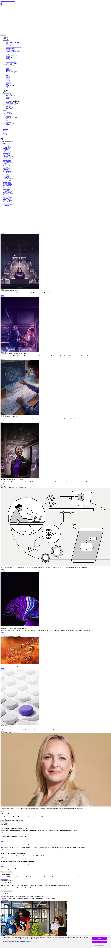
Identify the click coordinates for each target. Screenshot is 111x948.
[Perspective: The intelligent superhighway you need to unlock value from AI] (1, 485)
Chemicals (8, 70)
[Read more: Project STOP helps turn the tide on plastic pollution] (55, 857)
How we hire (6, 123)
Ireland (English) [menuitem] (6, 172)
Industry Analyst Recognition (12, 103)
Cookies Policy (18, 941)
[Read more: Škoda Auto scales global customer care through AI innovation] (55, 841)
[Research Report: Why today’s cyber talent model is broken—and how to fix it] (1, 296)
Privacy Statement (26, 941)
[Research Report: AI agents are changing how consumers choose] (1, 233)
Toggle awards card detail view (7, 871)
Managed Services (9, 54)
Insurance (8, 78)
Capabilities (6, 41)
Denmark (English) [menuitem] (7, 163)
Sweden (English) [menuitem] (6, 199)
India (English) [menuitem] (6, 170)
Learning (7, 52)
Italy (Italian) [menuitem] (6, 175)
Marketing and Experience (11, 55)
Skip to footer (12, 1)
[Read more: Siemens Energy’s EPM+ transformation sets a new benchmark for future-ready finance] (55, 849)
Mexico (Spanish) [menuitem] (6, 182)
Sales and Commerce (10, 57)
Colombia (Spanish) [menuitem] (7, 160)
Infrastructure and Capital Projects (13, 51)
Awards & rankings (7, 101)
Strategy (7, 58)
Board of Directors (9, 108)
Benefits (7, 119)
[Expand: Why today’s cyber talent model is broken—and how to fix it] (55, 358)
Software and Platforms (10, 85)
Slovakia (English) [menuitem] (7, 196)
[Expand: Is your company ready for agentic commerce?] (55, 731)
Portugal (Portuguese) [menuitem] (7, 191)
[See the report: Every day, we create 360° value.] (55, 819)
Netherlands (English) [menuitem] (7, 184)
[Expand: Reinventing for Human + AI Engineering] (55, 421)
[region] (55, 942)
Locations (8, 97)
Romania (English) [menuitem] (7, 192)
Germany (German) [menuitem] (7, 167)
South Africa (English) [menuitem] (7, 197)
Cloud (7, 43)
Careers (4, 130)
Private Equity (9, 83)
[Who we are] (6, 90)
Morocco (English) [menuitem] (7, 183)
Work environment (9, 120)
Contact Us (5, 129)
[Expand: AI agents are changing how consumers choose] (55, 295)
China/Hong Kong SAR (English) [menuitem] (10, 156)
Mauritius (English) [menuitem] (7, 180)
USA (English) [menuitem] (6, 205)
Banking (7, 68)
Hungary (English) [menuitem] (7, 169)
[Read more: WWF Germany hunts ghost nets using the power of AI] (55, 832)
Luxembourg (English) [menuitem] (8, 178)
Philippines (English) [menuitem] (7, 187)
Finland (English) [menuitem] (6, 164)
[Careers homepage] (56, 112)
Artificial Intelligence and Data (12, 42)
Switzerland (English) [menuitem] (7, 200)
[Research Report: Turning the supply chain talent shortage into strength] (1, 422)
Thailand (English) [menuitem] (7, 201)
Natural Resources (9, 80)
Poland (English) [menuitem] (6, 189)
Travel (7, 86)
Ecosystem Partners (10, 48)
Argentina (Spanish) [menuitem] (7, 146)
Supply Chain (8, 59)
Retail (7, 84)
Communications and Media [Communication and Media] (11, 71)
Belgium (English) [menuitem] (7, 149)
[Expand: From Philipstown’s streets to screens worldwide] (55, 668)
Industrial (8, 77)
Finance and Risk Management (12, 50)
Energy (7, 73)
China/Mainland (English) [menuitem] (8, 158)
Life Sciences (8, 79)
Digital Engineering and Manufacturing (14, 47)
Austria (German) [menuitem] (6, 148)
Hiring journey (9, 125)
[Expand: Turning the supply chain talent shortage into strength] (55, 484)
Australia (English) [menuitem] (7, 147)
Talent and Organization (11, 62)
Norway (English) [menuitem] (7, 186)
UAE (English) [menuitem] (6, 202)
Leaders (7, 96)
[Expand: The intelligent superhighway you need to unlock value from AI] (55, 569)
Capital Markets (9, 69)
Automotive (8, 66)
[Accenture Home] (2, 4)
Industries (5, 64)
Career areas (8, 116)
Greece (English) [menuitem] (6, 168)
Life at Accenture (7, 117)
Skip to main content (5, 1)
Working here (8, 118)
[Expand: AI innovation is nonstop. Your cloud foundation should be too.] (55, 632)
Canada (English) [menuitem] (6, 153)
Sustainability (8, 60)
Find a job (5, 113)
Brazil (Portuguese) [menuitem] (7, 150)
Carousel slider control (5, 732)
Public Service (9, 82)
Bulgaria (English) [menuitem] (7, 151)
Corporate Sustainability (11, 100)
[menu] (2, 2)
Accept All (99, 938)
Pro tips (7, 126)
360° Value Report (9, 98)
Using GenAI (8, 124)
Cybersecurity (9, 45)
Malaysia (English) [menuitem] (7, 179)
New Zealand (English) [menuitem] (8, 185)
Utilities (7, 87)
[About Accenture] (56, 92)
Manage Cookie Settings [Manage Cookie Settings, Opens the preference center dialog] (99, 945)
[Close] (109, 937)
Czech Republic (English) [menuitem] (8, 162)
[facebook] (56, 134)
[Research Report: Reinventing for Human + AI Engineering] (1, 359)
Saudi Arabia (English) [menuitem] (8, 193)
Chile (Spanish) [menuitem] (6, 155)
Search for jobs (9, 114)
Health (7, 75)
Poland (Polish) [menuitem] (6, 190)
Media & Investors (7, 104)
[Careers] (5, 109)
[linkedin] (56, 133)
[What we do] (6, 37)
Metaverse (8, 56)
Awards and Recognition (11, 102)
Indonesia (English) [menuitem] (7, 171)
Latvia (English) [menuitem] (6, 177)
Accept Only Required (99, 941)
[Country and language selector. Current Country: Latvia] (2, 139)
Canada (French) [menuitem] (6, 154)
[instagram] (56, 135)
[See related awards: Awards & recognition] (55, 879)
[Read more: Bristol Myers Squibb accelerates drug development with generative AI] (55, 866)
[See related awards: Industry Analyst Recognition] (55, 900)
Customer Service (9, 44)
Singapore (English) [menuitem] (7, 194)
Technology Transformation (11, 63)
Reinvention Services (10, 95)
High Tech (8, 76)
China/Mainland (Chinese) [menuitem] (8, 157)
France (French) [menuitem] (6, 165)
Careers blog (8, 122)
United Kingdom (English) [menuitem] (8, 204)
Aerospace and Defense (10, 65)
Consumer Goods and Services (12, 72)
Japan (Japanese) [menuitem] (6, 176)
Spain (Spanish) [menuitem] (6, 198)
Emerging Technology (10, 49)
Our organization (7, 94)
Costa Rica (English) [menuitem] (7, 161)
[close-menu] (3, 35)
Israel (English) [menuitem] (6, 173)
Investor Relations (9, 107)
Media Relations (9, 106)
